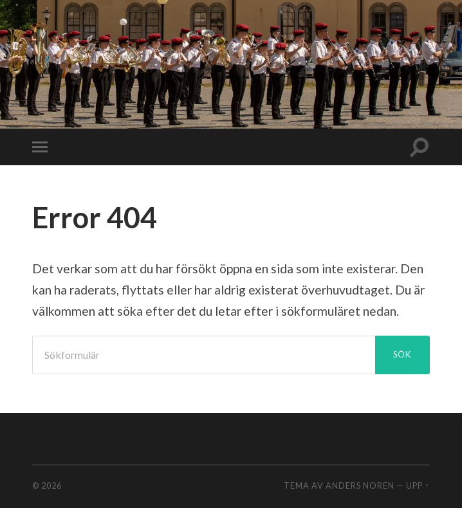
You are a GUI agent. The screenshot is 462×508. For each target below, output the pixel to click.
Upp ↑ (417, 485)
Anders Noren (360, 485)
